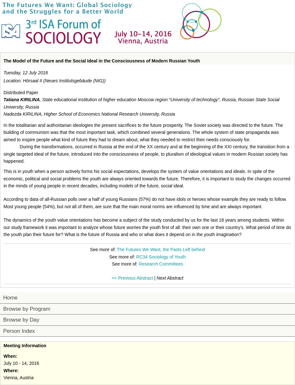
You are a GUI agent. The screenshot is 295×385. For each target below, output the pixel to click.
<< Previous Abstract (132, 278)
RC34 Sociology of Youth (161, 256)
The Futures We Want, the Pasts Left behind (161, 249)
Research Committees (161, 263)
